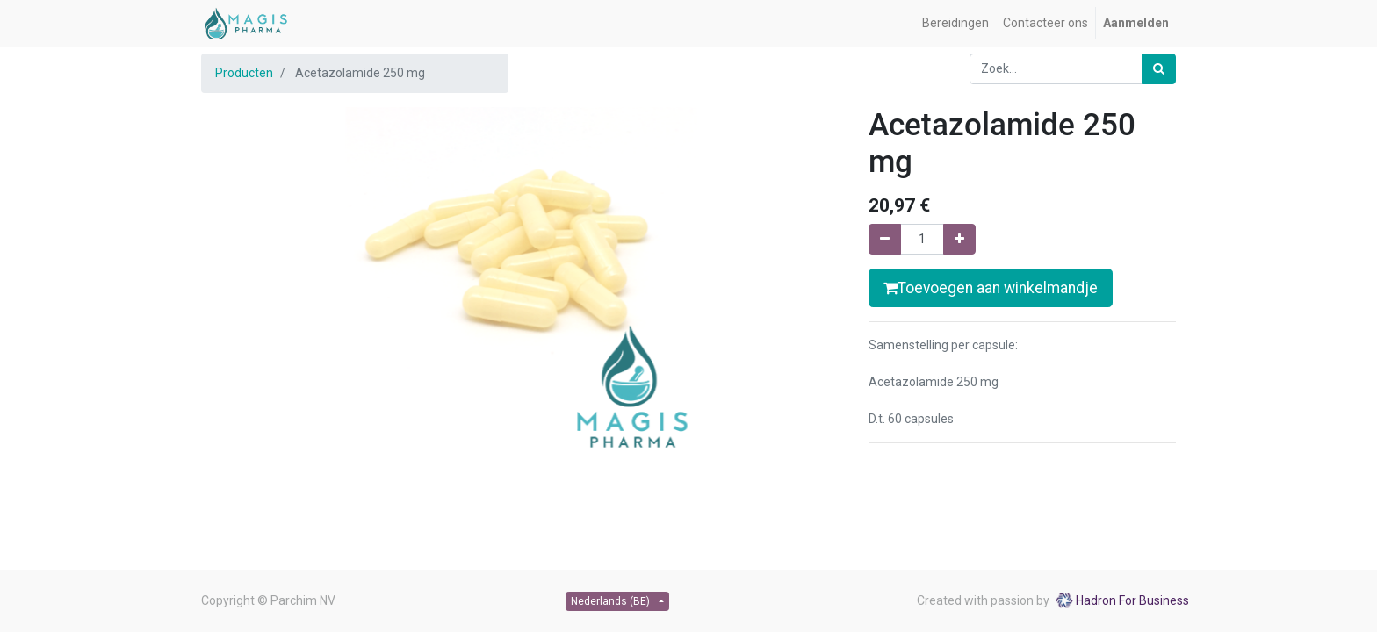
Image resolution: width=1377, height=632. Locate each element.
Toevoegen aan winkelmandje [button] (990, 288)
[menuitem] (955, 23)
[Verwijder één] (885, 239)
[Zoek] (1159, 69)
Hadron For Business (1132, 600)
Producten (244, 73)
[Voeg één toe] (959, 239)
